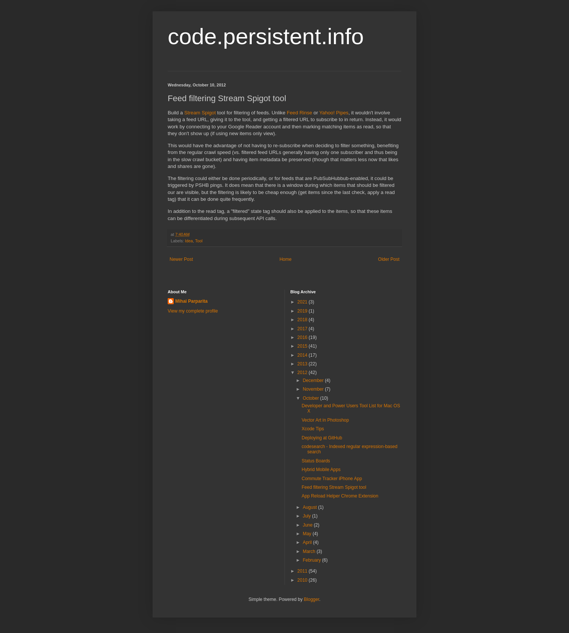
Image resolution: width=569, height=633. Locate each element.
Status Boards (315, 461)
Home (286, 259)
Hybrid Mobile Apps (320, 469)
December (314, 380)
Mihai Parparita (191, 301)
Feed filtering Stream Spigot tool (333, 487)
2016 (303, 337)
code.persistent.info (266, 36)
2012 (303, 372)
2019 (303, 311)
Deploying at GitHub (321, 437)
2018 (303, 319)
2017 (303, 328)
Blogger (311, 599)
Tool (199, 241)
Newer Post (181, 259)
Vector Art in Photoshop (325, 420)
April (308, 542)
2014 (303, 355)
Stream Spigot (200, 113)
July (307, 516)
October (311, 398)
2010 (303, 580)
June (308, 525)
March (310, 551)
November (314, 389)
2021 (303, 302)
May (307, 533)
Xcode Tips (312, 428)
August (310, 507)
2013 (303, 364)
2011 (303, 571)
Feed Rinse (299, 113)
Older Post (388, 259)
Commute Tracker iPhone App (331, 478)
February (312, 560)
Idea (189, 241)
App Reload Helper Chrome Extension (339, 496)
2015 (303, 346)
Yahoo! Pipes (333, 113)
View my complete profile (193, 311)
